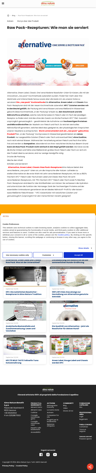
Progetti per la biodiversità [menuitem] (52, 421)
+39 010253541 (10, 413)
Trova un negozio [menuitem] (82, 430)
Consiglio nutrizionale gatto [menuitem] (35, 417)
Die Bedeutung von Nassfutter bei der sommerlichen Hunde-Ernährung (70, 261)
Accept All (78, 255)
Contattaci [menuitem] (83, 427)
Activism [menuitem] (50, 413)
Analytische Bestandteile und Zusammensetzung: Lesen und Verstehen (20, 328)
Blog (13, 15)
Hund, (52, 268)
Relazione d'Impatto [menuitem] (51, 425)
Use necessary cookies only (17, 255)
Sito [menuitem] (80, 407)
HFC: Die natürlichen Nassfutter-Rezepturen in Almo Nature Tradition (24, 293)
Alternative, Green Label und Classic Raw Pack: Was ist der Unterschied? (23, 261)
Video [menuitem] (65, 408)
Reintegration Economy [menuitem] (52, 406)
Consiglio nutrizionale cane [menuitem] (35, 423)
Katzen (10, 21)
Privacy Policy (8, 466)
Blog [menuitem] (64, 405)
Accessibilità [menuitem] (35, 432)
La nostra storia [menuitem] (53, 410)
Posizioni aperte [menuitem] (85, 439)
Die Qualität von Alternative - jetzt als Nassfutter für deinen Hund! (70, 327)
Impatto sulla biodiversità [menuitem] (36, 429)
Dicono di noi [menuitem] (68, 411)
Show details (83, 248)
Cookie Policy (22, 466)
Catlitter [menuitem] (34, 413)
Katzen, (7, 268)
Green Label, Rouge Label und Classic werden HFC (70, 361)
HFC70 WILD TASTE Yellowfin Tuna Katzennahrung (22, 361)
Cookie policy (64, 235)
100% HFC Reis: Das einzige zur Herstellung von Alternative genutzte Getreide (70, 294)
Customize (48, 255)
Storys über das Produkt (28, 21)
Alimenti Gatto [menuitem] (36, 407)
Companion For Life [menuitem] (53, 416)
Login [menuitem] (81, 416)
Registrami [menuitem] (83, 419)
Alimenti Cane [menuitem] (36, 410)
